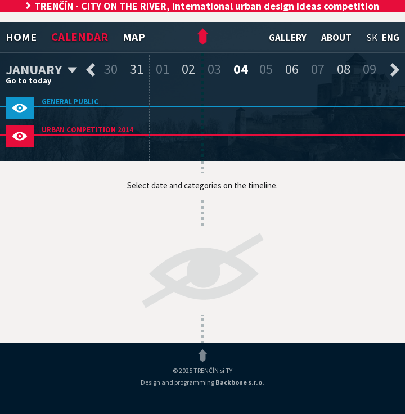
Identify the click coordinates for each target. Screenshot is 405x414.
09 (369, 69)
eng (390, 38)
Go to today (28, 80)
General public (70, 101)
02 (188, 69)
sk (371, 38)
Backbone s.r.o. (239, 382)
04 (240, 69)
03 (214, 69)
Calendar (79, 36)
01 (162, 69)
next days (394, 69)
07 (318, 69)
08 (343, 69)
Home (21, 37)
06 (292, 69)
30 (111, 69)
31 (136, 69)
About (336, 38)
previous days (90, 69)
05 (266, 69)
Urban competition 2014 (87, 129)
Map (134, 37)
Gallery (288, 38)
